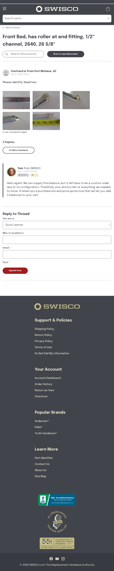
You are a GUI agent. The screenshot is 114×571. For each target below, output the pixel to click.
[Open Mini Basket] (108, 9)
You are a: (9, 218)
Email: (6, 248)
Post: (6, 262)
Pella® (39, 427)
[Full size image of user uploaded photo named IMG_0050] (46, 121)
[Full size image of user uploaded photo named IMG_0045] (76, 100)
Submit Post (15, 271)
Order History (43, 384)
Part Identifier (44, 458)
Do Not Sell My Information (52, 353)
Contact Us (42, 464)
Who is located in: (13, 233)
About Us (40, 470)
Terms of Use (43, 347)
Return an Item (44, 390)
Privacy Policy (44, 341)
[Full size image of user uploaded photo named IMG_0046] (16, 121)
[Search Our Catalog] (52, 18)
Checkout (41, 396)
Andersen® (42, 421)
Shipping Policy (44, 328)
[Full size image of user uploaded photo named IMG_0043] (16, 100)
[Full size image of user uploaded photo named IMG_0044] (46, 100)
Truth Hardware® (46, 433)
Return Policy (43, 335)
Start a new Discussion (65, 54)
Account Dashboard (48, 378)
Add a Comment (18, 150)
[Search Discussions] (26, 54)
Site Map (40, 476)
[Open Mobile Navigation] (4, 8)
